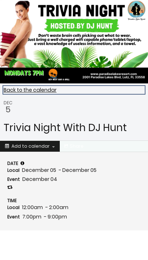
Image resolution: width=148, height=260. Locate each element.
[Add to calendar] (30, 146)
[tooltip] (22, 163)
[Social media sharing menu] (73, 146)
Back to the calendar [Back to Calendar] (30, 90)
